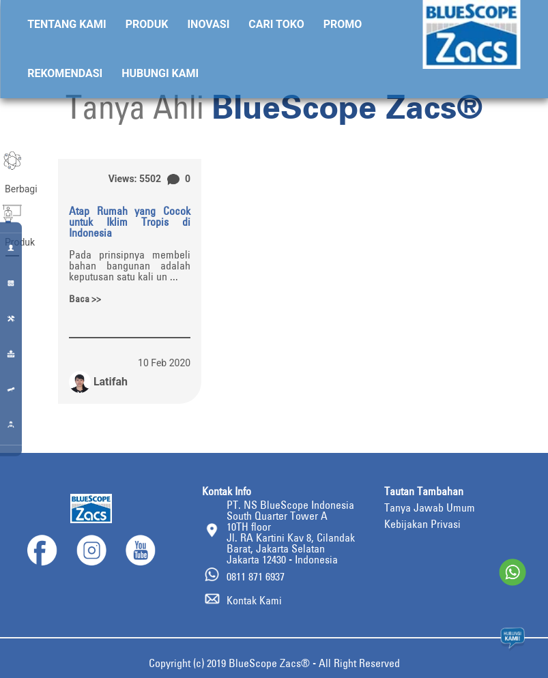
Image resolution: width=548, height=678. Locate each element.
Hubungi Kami (160, 73)
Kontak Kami (254, 600)
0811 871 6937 (256, 576)
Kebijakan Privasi (422, 524)
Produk (147, 24)
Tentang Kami (66, 24)
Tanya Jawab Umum (429, 507)
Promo (342, 24)
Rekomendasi (64, 73)
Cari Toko (276, 24)
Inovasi (208, 24)
